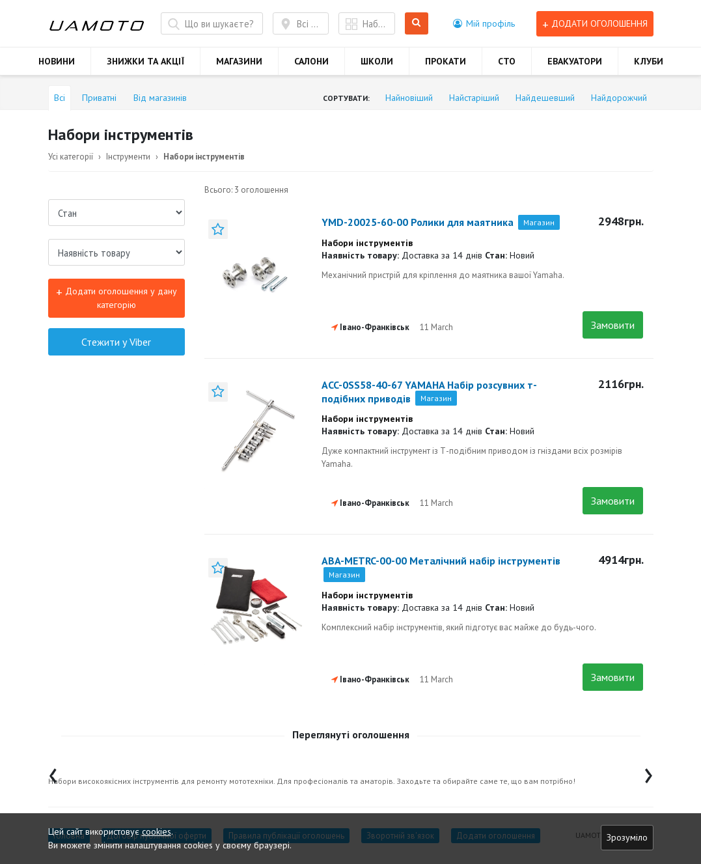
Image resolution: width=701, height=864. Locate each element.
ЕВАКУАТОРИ (574, 61)
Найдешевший (545, 98)
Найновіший (409, 98)
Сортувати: (346, 98)
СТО (506, 61)
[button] (484, 23)
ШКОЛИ (377, 61)
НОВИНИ (56, 61)
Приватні (99, 98)
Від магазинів (160, 98)
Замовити (613, 324)
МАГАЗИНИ (239, 61)
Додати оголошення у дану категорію (116, 297)
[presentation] (53, 772)
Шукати (416, 24)
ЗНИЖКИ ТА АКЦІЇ (145, 61)
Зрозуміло (627, 837)
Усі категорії (70, 156)
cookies (156, 831)
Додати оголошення (595, 23)
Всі (59, 98)
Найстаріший (474, 98)
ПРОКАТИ (445, 61)
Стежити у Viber (116, 341)
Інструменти (128, 156)
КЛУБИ (648, 61)
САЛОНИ (311, 61)
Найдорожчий (619, 98)
